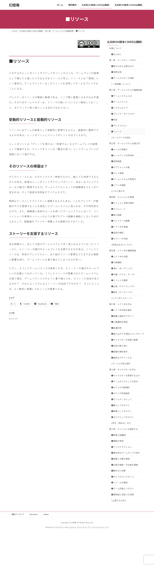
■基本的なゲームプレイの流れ (125, 453)
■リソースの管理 (119, 482)
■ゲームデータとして (121, 399)
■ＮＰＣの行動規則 (120, 387)
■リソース (116, 131)
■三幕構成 (116, 262)
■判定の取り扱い (119, 346)
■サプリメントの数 (120, 167)
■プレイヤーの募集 (120, 221)
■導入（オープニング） (122, 268)
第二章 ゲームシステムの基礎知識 (125, 90)
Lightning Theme (75, 527)
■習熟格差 (116, 161)
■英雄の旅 (116, 328)
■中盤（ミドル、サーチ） (123, 274)
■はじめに (116, 54)
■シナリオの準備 (119, 227)
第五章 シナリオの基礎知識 (122, 250)
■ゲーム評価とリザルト (122, 488)
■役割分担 (116, 72)
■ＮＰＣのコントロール (122, 476)
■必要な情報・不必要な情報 (124, 465)
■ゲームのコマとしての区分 (124, 381)
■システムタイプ (119, 108)
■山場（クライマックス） (123, 286)
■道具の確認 (117, 233)
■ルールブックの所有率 (122, 155)
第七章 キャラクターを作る (122, 369)
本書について (115, 48)
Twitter (46, 514)
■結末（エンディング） (122, 292)
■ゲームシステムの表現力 (123, 179)
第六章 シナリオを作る (120, 304)
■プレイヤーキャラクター (123, 114)
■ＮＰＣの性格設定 (120, 393)
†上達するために (119, 500)
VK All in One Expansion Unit (97, 527)
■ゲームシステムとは (121, 96)
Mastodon (34, 514)
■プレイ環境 (117, 173)
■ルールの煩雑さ (119, 149)
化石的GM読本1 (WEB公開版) (124, 42)
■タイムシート (118, 209)
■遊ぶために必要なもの (122, 66)
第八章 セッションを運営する (123, 429)
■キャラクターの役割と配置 (124, 340)
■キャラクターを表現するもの (125, 375)
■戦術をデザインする (121, 357)
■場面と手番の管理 (120, 459)
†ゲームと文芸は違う (121, 363)
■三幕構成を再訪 (119, 322)
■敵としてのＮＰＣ (120, 405)
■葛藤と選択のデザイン (122, 316)
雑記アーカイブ (18, 514)
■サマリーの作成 (119, 238)
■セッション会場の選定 (122, 203)
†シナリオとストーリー (122, 298)
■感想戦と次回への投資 (122, 494)
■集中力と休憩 (118, 470)
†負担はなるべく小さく (122, 244)
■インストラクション (121, 447)
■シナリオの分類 (119, 256)
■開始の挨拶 (117, 441)
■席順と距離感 (118, 435)
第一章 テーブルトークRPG (122, 60)
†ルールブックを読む (121, 137)
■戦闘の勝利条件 (119, 351)
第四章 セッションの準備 (121, 197)
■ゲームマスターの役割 (122, 78)
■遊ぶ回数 (116, 215)
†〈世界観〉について (121, 84)
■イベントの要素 (119, 280)
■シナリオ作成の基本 (121, 310)
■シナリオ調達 (118, 185)
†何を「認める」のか (121, 423)
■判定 (114, 119)
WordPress (59, 527)
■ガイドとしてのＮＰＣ (122, 417)
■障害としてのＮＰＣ (121, 411)
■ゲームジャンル (119, 102)
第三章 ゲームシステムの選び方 (124, 143)
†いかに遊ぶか (118, 191)
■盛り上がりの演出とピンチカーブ (127, 334)
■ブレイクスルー (119, 125)
